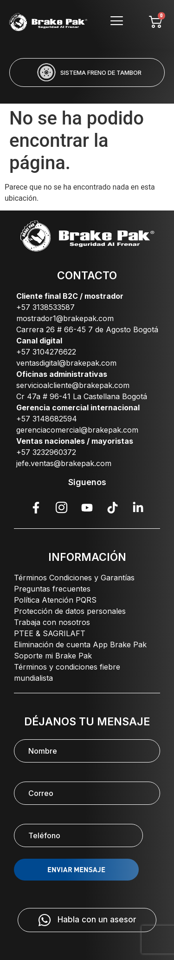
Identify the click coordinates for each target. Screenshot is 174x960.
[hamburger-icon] (116, 22)
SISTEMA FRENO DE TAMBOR (101, 72)
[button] (49, 93)
